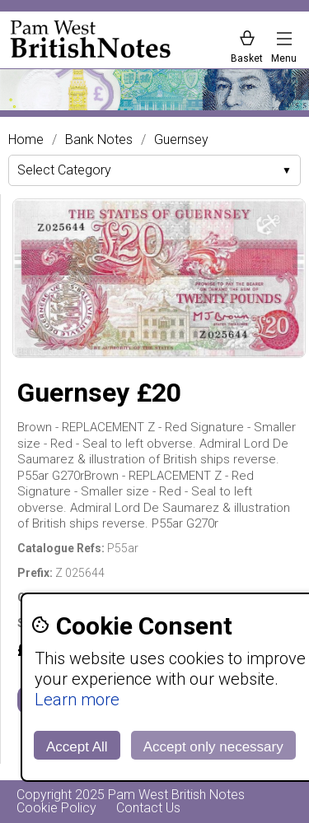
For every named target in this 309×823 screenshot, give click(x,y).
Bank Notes (99, 139)
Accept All (77, 747)
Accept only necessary (213, 747)
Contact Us (148, 808)
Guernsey (181, 139)
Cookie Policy (56, 808)
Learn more (77, 699)
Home (26, 139)
